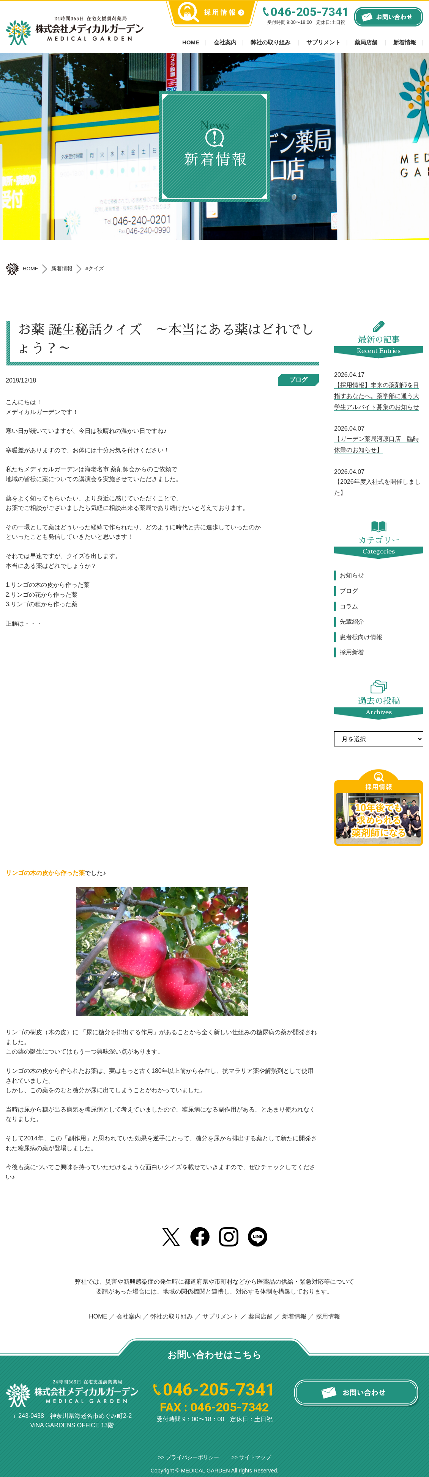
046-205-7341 (310, 12)
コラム (349, 606)
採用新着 (352, 652)
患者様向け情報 (361, 637)
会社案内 (225, 42)
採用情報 (328, 1316)
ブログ (298, 379)
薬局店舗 (366, 42)
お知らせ (352, 575)
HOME (98, 1316)
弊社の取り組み (270, 42)
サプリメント (323, 42)
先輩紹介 (352, 621)
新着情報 (404, 42)
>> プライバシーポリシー (188, 1457)
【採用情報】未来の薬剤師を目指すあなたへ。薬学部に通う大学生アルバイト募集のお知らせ (376, 396)
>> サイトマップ (251, 1457)
